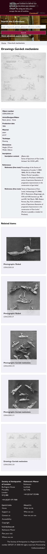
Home (3, 43)
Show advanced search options (14, 36)
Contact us (6, 515)
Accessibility (6, 519)
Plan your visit (7, 533)
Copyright (5, 523)
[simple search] (23, 27)
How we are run (30, 515)
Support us (6, 512)
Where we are (7, 537)
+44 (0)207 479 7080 (9, 500)
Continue (33, 13)
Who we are (28, 512)
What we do (28, 508)
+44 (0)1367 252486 (31, 494)
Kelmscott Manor (8, 530)
